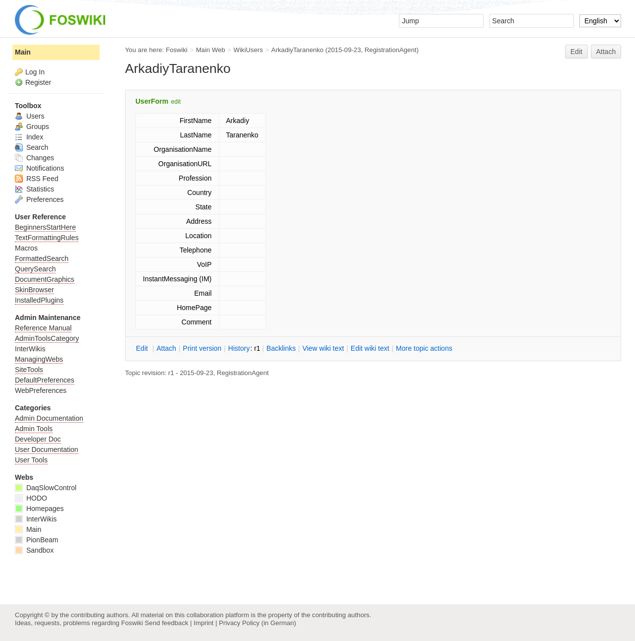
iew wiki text (323, 348)
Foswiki (177, 50)
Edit (576, 52)
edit (176, 101)
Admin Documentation (49, 418)
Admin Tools (34, 429)
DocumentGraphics (44, 279)
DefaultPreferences (44, 380)
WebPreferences (40, 390)
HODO (31, 498)
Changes (34, 158)
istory (239, 348)
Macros (26, 248)
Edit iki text (370, 348)
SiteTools (29, 370)
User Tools (31, 460)
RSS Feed (36, 179)
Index (29, 137)
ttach (166, 348)
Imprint (203, 623)
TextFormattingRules (46, 238)
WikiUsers (248, 50)
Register (38, 82)
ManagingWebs (39, 359)
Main (23, 52)
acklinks (281, 348)
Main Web (210, 50)
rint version (202, 348)
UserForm (151, 101)
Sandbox (34, 550)
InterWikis (30, 349)
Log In (35, 72)
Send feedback (167, 623)
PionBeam (36, 540)
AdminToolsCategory (47, 338)
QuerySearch (35, 269)
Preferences (39, 199)
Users (29, 116)
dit (143, 348)
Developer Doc (38, 439)
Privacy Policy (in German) (257, 623)
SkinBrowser (34, 290)
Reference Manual (43, 328)
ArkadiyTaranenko (297, 50)
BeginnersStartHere (45, 227)
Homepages (39, 509)
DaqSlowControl (45, 488)
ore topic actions (424, 348)
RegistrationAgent (391, 50)
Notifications (39, 168)
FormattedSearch (41, 258)
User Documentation (46, 449)
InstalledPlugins (39, 300)
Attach (606, 52)
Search (31, 147)
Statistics (34, 189)
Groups (32, 126)
